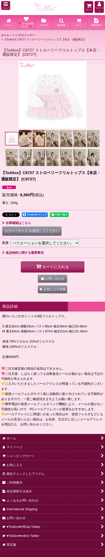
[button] (5, 5)
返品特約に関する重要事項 (23, 252)
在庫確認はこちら (16, 223)
